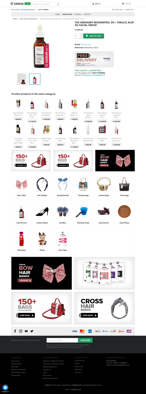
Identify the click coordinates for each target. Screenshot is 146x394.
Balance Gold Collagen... (46, 139)
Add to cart (94, 36)
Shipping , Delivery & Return (53, 361)
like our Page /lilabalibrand (23, 10)
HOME (57, 14)
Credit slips (79, 366)
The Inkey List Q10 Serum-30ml (18, 140)
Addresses (78, 369)
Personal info (79, 361)
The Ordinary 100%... (60, 139)
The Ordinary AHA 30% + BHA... (74, 140)
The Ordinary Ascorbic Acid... (116, 115)
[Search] (46, 4)
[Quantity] (77, 36)
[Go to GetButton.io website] (5, 391)
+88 (43, 10)
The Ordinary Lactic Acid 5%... (32, 140)
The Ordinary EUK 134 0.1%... (32, 115)
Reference (79, 47)
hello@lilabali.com (121, 365)
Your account (82, 357)
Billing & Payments (50, 367)
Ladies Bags (15, 375)
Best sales (15, 367)
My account (47, 375)
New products (16, 364)
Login (45, 372)
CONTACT (87, 14)
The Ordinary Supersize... (116, 139)
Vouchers (78, 372)
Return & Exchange (18, 369)
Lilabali (47, 385)
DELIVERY (77, 14)
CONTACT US (129, 10)
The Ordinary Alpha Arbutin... (88, 115)
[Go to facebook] (5, 387)
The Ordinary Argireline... (46, 114)
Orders (77, 363)
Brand (77, 44)
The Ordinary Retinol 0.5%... (102, 115)
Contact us (47, 369)
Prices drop (15, 361)
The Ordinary (85, 44)
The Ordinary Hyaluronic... (60, 114)
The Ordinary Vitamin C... (18, 114)
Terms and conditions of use (53, 364)
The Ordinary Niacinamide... (88, 139)
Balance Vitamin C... (74, 114)
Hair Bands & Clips (18, 372)
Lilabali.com (76, 389)
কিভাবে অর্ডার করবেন (118, 10)
